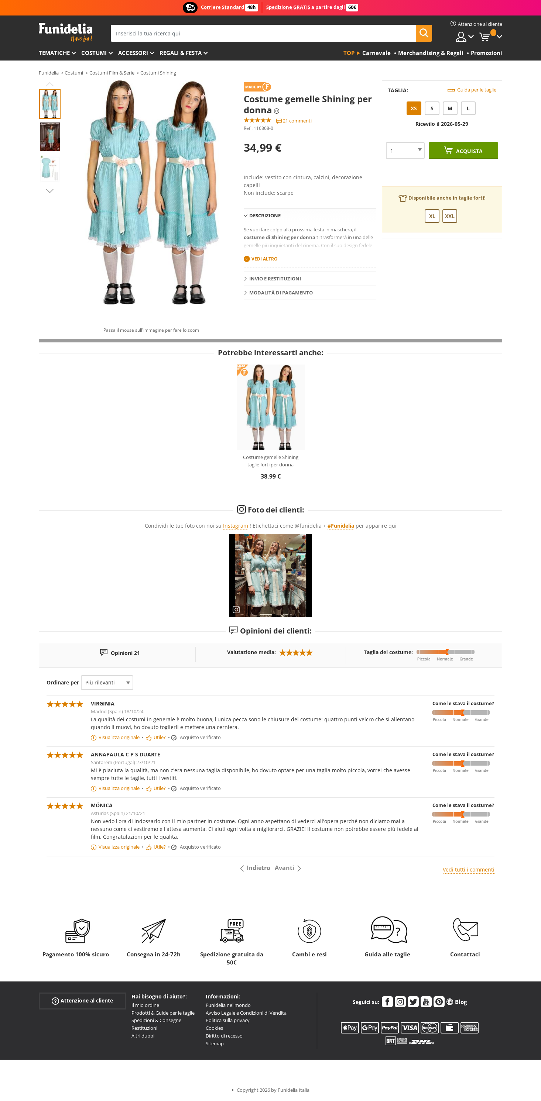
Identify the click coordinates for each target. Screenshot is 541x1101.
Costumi (94, 52)
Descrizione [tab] (265, 215)
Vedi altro (264, 259)
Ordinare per (63, 682)
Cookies (214, 1028)
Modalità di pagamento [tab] (281, 292)
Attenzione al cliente (82, 1001)
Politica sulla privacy (228, 1020)
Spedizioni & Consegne (156, 1020)
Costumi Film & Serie (111, 72)
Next (50, 190)
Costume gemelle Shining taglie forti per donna (270, 461)
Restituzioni (144, 1028)
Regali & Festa (181, 52)
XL (432, 216)
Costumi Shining (158, 72)
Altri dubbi (142, 1035)
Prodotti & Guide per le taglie (163, 1012)
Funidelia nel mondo (228, 1005)
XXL (450, 216)
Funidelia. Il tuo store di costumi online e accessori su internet (65, 32)
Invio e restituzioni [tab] (275, 278)
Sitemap (215, 1043)
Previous (50, 84)
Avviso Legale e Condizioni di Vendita (246, 1012)
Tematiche (54, 52)
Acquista (469, 151)
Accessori (133, 52)
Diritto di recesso (224, 1035)
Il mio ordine (145, 1005)
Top (349, 52)
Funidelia (49, 72)
